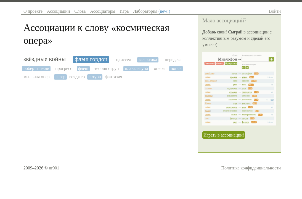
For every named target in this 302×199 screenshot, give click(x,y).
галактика (148, 59)
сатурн (95, 76)
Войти (275, 11)
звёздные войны (44, 59)
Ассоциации (58, 11)
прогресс (63, 68)
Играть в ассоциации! (223, 135)
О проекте (33, 11)
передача (173, 59)
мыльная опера (37, 76)
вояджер (77, 76)
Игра (124, 11)
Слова (80, 11)
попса (176, 68)
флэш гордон (91, 59)
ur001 (54, 168)
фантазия (113, 76)
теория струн (106, 68)
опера (159, 68)
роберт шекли (36, 68)
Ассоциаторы (102, 11)
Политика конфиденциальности (251, 168)
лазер (60, 76)
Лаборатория (151, 11)
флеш (83, 68)
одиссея (123, 59)
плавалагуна (136, 68)
